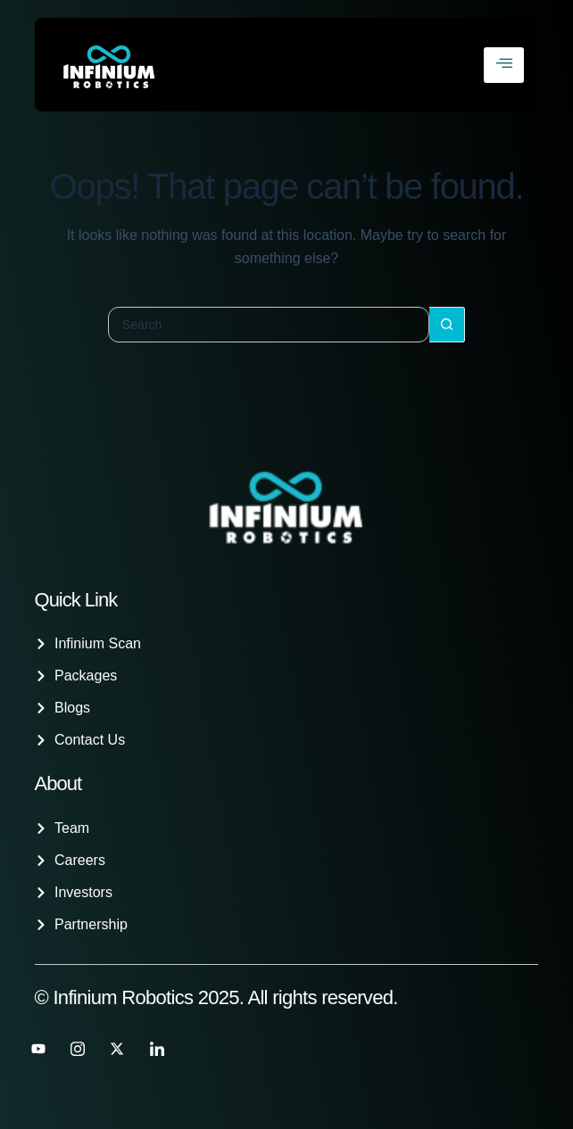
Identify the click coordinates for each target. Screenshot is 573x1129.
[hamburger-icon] (504, 65)
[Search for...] (268, 324)
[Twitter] (117, 1048)
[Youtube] (38, 1048)
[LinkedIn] (157, 1048)
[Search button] (447, 324)
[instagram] (77, 1048)
